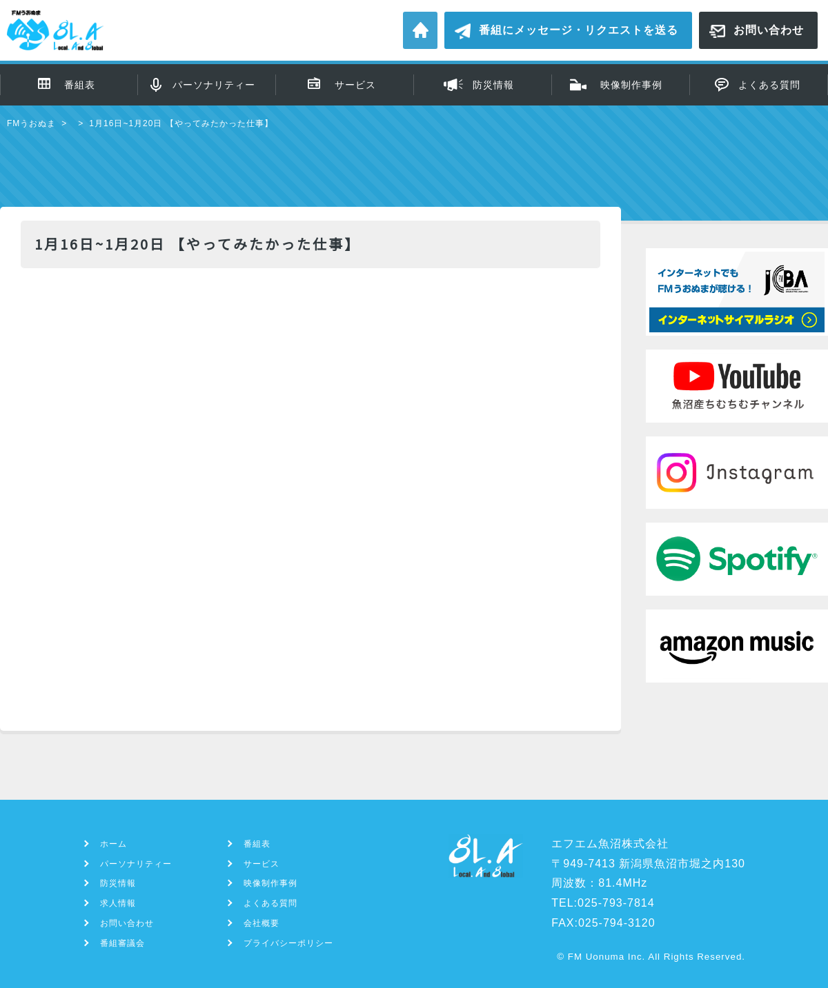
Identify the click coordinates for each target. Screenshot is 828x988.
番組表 (79, 84)
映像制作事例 (631, 84)
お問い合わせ (768, 30)
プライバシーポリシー (288, 943)
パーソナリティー (213, 84)
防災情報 (493, 84)
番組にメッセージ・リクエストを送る (578, 30)
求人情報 (118, 903)
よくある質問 (769, 84)
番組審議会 (122, 943)
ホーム (420, 30)
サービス (355, 84)
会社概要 (261, 923)
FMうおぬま (31, 123)
